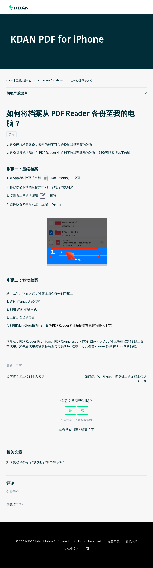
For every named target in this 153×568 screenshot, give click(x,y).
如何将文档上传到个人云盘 (25, 376)
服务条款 (114, 541)
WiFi (20, 309)
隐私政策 (131, 541)
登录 (12, 504)
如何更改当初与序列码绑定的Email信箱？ (36, 462)
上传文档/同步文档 (81, 80)
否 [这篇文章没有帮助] (82, 410)
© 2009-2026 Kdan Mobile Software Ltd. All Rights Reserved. (59, 541)
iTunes (22, 301)
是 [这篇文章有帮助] (70, 410)
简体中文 (72, 549)
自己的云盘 (27, 317)
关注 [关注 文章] (11, 134)
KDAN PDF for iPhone (51, 80)
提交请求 (87, 429)
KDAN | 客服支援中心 (18, 80)
